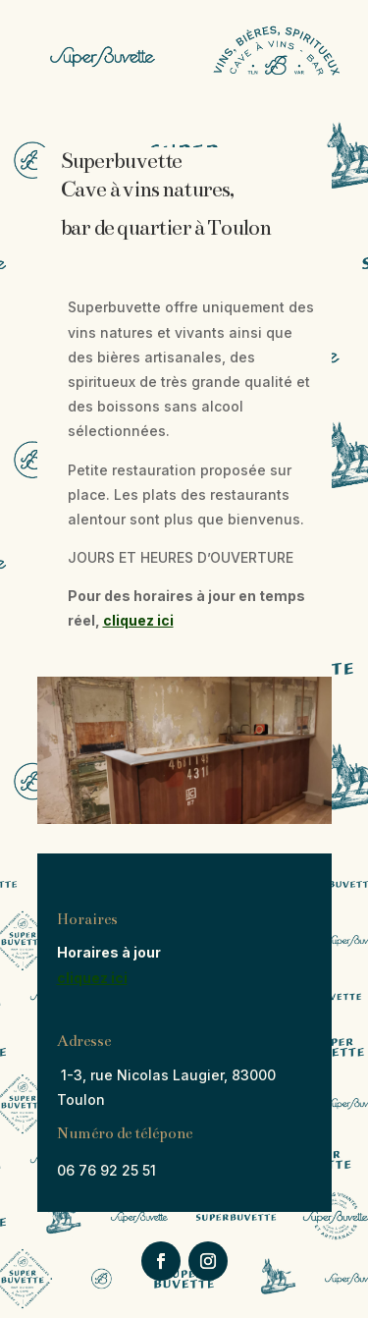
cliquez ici (138, 620)
